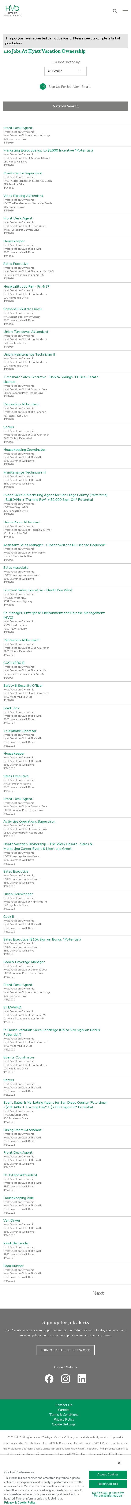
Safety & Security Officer (23, 685)
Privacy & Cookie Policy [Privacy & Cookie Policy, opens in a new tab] (19, 1503)
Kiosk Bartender (16, 1243)
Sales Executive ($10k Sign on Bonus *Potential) (42, 939)
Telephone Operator (20, 730)
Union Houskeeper (18, 894)
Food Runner (13, 1265)
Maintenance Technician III (24, 472)
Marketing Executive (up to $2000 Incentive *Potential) (48, 150)
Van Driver (11, 1220)
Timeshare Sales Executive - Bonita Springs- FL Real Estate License (50, 379)
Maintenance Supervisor (22, 173)
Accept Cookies (108, 1475)
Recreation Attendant (21, 404)
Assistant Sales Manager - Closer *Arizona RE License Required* (54, 545)
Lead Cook (11, 708)
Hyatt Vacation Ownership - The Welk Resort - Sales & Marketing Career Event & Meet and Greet (47, 846)
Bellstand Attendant (20, 1175)
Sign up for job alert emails (65, 86)
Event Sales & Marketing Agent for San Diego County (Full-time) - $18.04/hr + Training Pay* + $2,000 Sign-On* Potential (55, 1105)
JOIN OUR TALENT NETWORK (65, 1350)
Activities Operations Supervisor (29, 821)
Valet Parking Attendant (23, 195)
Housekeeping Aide (18, 1197)
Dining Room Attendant (22, 1129)
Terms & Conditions (63, 1414)
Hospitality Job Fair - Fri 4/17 (26, 286)
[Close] (119, 1462)
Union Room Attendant (22, 522)
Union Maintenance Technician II (29, 354)
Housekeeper (14, 241)
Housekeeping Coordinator (24, 449)
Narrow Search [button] (65, 106)
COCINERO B (14, 662)
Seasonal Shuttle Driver (22, 309)
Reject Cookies (108, 1484)
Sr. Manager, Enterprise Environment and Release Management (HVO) (54, 615)
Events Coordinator (18, 1057)
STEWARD (12, 1007)
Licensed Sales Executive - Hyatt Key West (38, 590)
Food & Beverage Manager (24, 962)
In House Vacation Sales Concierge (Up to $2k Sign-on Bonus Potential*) (51, 1032)
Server (8, 427)
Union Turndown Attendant (25, 331)
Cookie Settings (64, 1424)
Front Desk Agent (18, 127)
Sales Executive (16, 263)
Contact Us (64, 1405)
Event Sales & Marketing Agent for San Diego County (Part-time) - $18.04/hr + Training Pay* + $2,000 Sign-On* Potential (55, 497)
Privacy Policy (64, 1419)
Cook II (8, 916)
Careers (64, 1410)
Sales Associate (15, 567)
